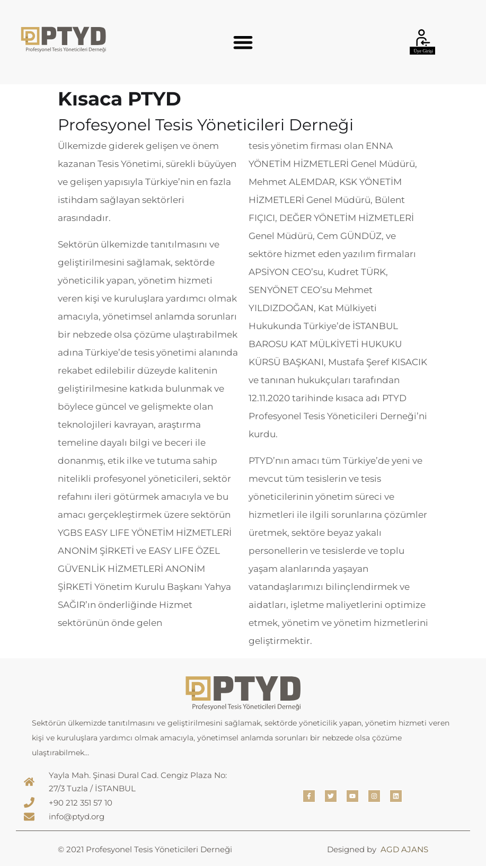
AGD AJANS (404, 849)
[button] (243, 42)
